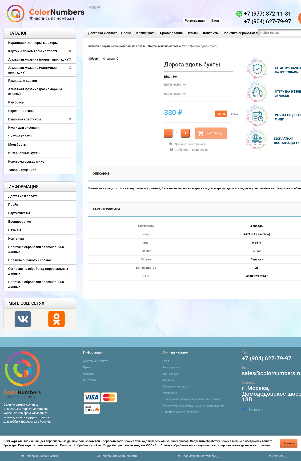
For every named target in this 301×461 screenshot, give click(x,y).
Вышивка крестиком (24, 119)
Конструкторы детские (26, 161)
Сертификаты (145, 33)
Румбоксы (16, 102)
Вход (215, 20)
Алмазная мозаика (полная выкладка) (38, 59)
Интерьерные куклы (24, 153)
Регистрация (195, 20)
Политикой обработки (75, 445)
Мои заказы (170, 373)
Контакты (211, 33)
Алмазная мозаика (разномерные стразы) (35, 91)
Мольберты (17, 144)
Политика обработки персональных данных (256, 33)
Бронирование (171, 33)
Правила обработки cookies (30, 260)
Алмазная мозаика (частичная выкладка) (32, 70)
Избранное (169, 393)
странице (263, 445)
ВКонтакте (252, 409)
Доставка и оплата (102, 33)
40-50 (257, 251)
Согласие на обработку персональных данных (38, 271)
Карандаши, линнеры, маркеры (33, 43)
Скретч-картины (21, 111)
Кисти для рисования (24, 127)
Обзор (93, 58)
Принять (289, 443)
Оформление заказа (175, 386)
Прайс (126, 33)
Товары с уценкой (22, 170)
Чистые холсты (20, 136)
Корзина (168, 380)
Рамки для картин (22, 80)
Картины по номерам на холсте (32, 51)
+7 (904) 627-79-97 (267, 358)
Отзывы (193, 33)
